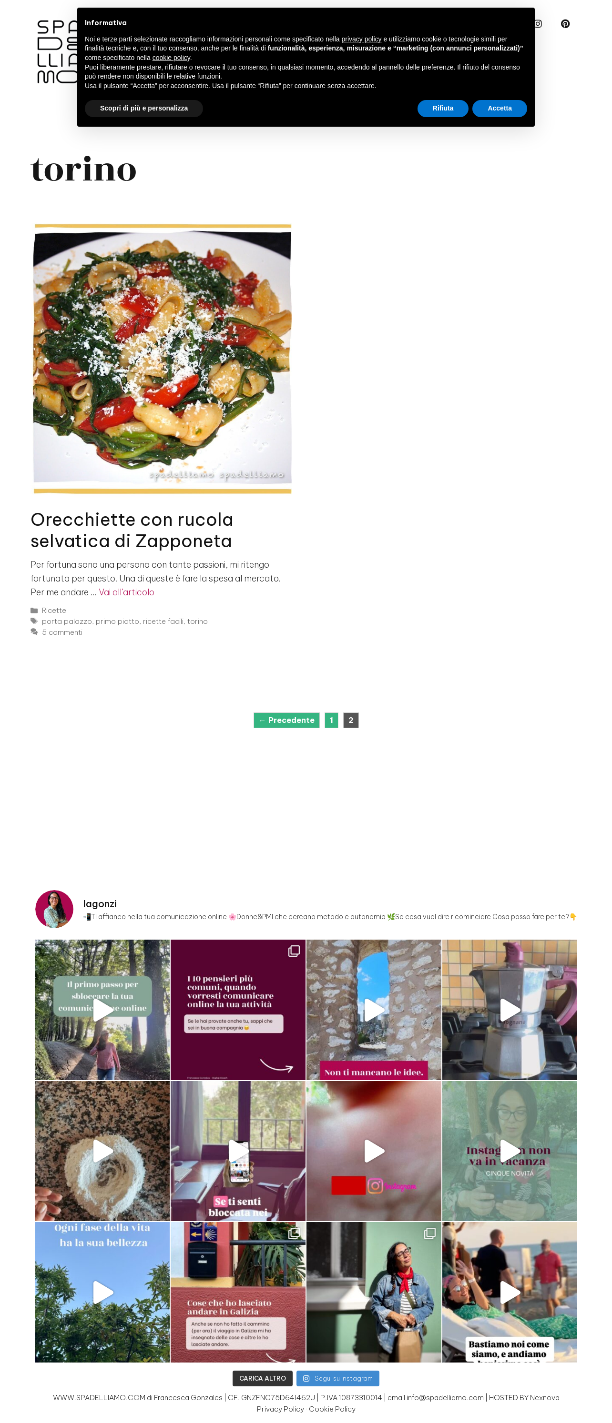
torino (197, 621)
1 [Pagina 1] (333, 719)
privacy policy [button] (362, 39)
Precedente (287, 720)
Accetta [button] (500, 108)
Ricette (54, 610)
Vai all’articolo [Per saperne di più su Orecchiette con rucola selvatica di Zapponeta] (126, 592)
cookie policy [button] (171, 57)
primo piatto (117, 621)
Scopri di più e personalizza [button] (144, 108)
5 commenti (62, 632)
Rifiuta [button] (443, 108)
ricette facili (163, 621)
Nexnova (545, 1397)
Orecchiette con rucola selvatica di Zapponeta (132, 529)
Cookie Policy (332, 1408)
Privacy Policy (280, 1408)
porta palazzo (67, 621)
